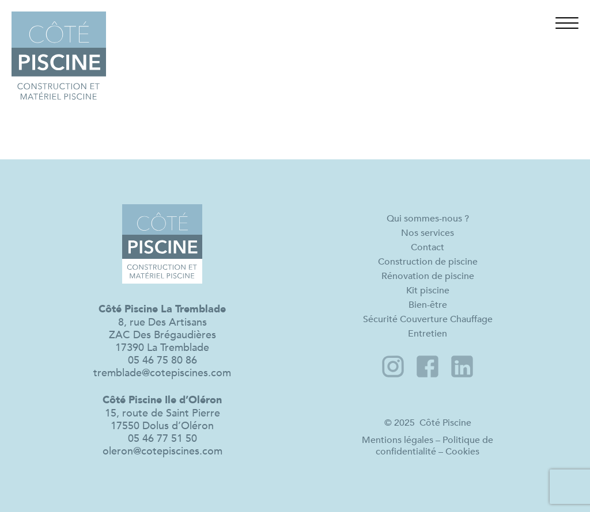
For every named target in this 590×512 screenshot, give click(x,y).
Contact (427, 247)
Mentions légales (397, 440)
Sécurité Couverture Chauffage (428, 319)
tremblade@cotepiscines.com (162, 373)
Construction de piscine (428, 261)
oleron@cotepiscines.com (162, 451)
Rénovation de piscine (427, 276)
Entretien (427, 333)
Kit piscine (427, 290)
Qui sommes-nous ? (428, 218)
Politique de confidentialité (434, 445)
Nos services (427, 233)
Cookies (462, 451)
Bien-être (428, 305)
